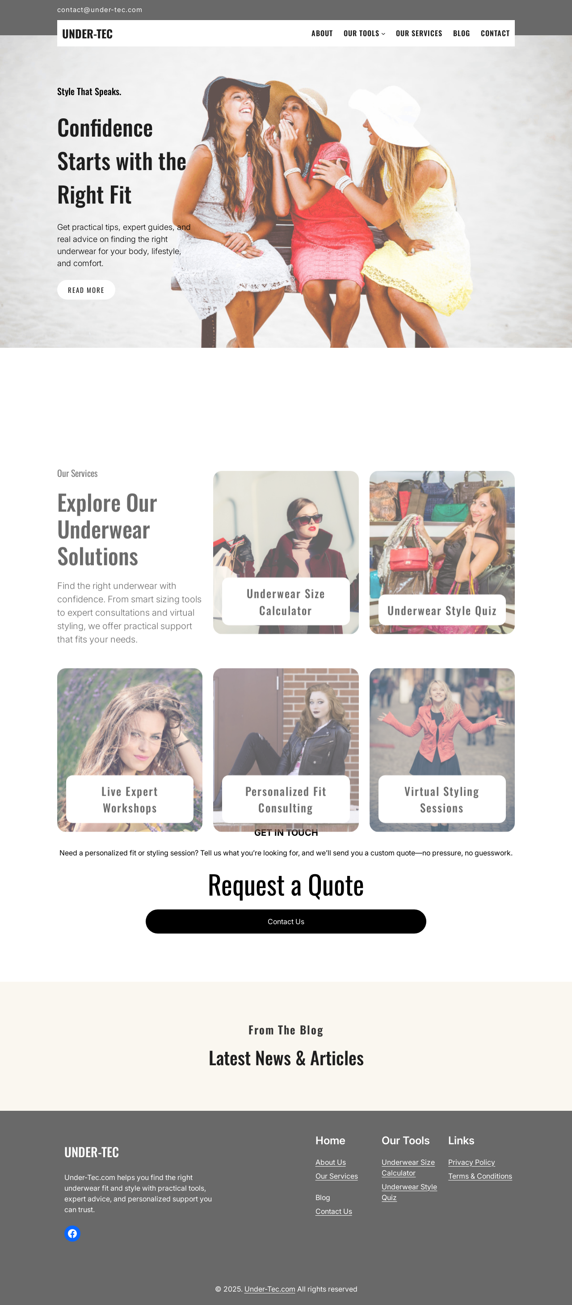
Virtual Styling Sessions (441, 834)
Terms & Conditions (480, 1176)
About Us (330, 1162)
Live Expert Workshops (129, 834)
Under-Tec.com (269, 1288)
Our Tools (361, 33)
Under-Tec (87, 33)
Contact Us (286, 921)
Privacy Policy (471, 1162)
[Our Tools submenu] (383, 33)
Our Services (336, 1176)
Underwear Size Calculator (286, 636)
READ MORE (86, 290)
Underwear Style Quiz (442, 644)
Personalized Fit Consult (286, 834)
